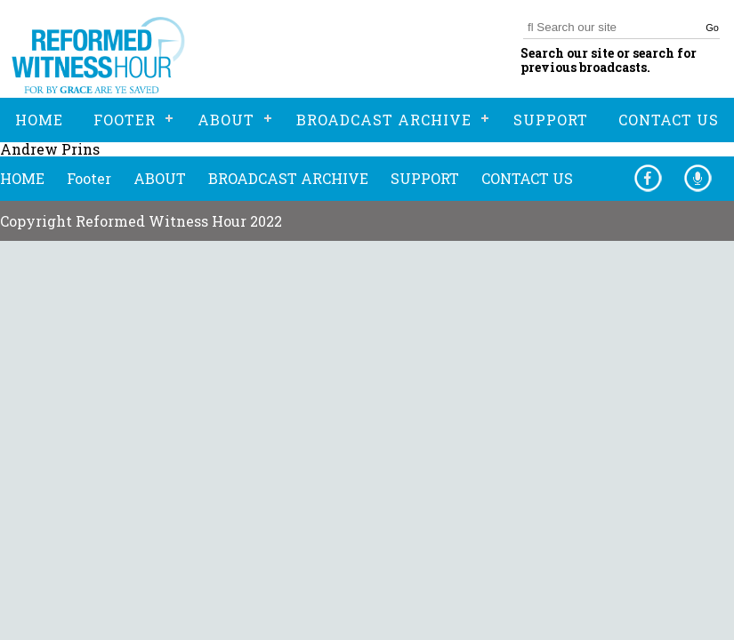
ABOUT (159, 178)
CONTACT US (527, 178)
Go (712, 27)
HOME (22, 178)
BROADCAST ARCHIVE (288, 178)
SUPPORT (425, 178)
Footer (89, 178)
